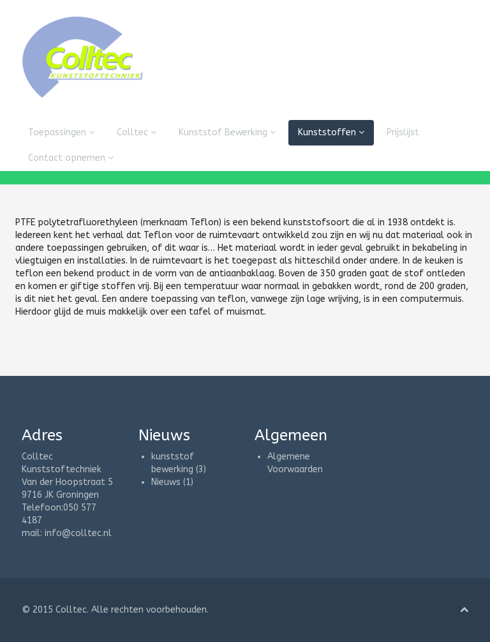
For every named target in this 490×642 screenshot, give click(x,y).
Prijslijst (403, 132)
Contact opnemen (71, 158)
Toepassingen (61, 132)
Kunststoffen (331, 132)
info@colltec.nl (78, 533)
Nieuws (166, 482)
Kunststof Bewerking (227, 132)
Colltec (136, 132)
